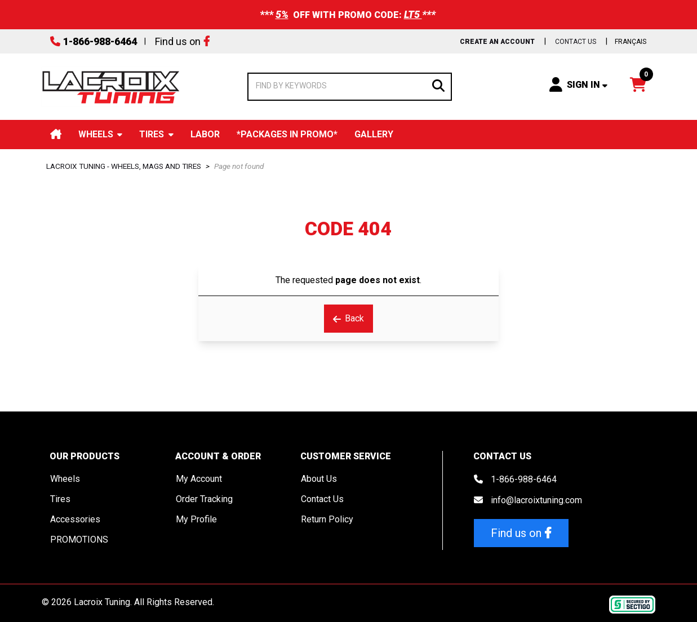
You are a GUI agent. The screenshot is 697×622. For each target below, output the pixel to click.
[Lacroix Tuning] (110, 86)
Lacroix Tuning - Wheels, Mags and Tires (123, 166)
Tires (151, 134)
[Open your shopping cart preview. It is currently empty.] (638, 84)
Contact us (575, 42)
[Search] (438, 85)
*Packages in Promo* (287, 134)
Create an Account (497, 42)
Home (56, 134)
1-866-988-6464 (100, 41)
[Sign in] (578, 84)
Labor (205, 134)
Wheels (95, 134)
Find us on (178, 41)
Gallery (373, 134)
